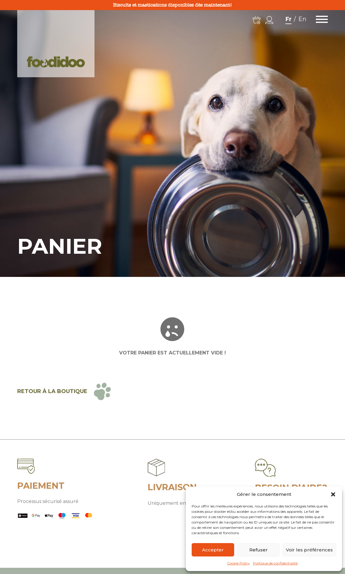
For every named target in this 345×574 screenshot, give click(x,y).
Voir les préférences (309, 550)
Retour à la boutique (52, 391)
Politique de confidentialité (275, 563)
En (302, 19)
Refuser (258, 550)
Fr (288, 19)
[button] (333, 494)
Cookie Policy (238, 563)
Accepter (213, 550)
